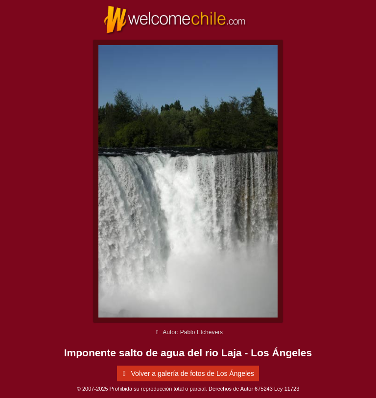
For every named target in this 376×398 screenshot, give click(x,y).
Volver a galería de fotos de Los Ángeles (186, 373)
